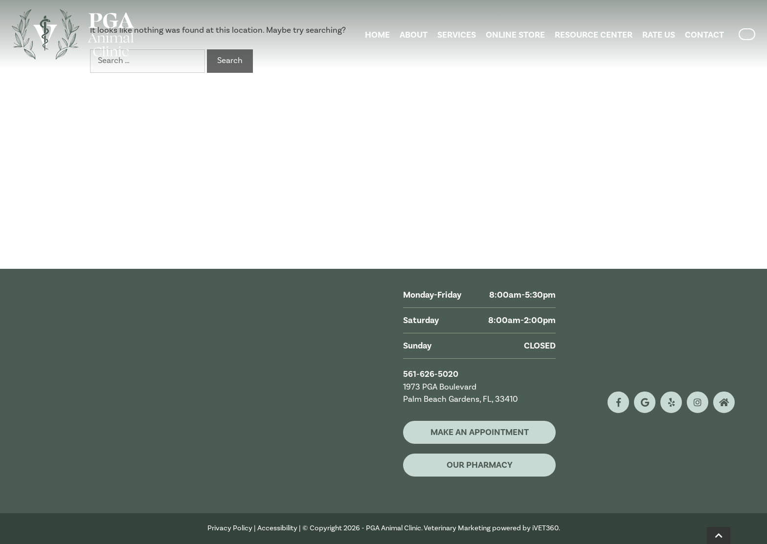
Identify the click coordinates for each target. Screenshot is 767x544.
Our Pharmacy (480, 465)
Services (456, 35)
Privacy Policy (229, 528)
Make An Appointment (479, 432)
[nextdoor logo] (724, 402)
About (414, 35)
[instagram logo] (697, 402)
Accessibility (277, 528)
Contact (704, 35)
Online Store (515, 35)
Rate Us (658, 35)
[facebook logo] (618, 402)
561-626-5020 (430, 374)
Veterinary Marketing (457, 528)
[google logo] (644, 402)
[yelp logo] (671, 402)
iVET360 (545, 528)
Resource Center (593, 35)
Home (377, 35)
